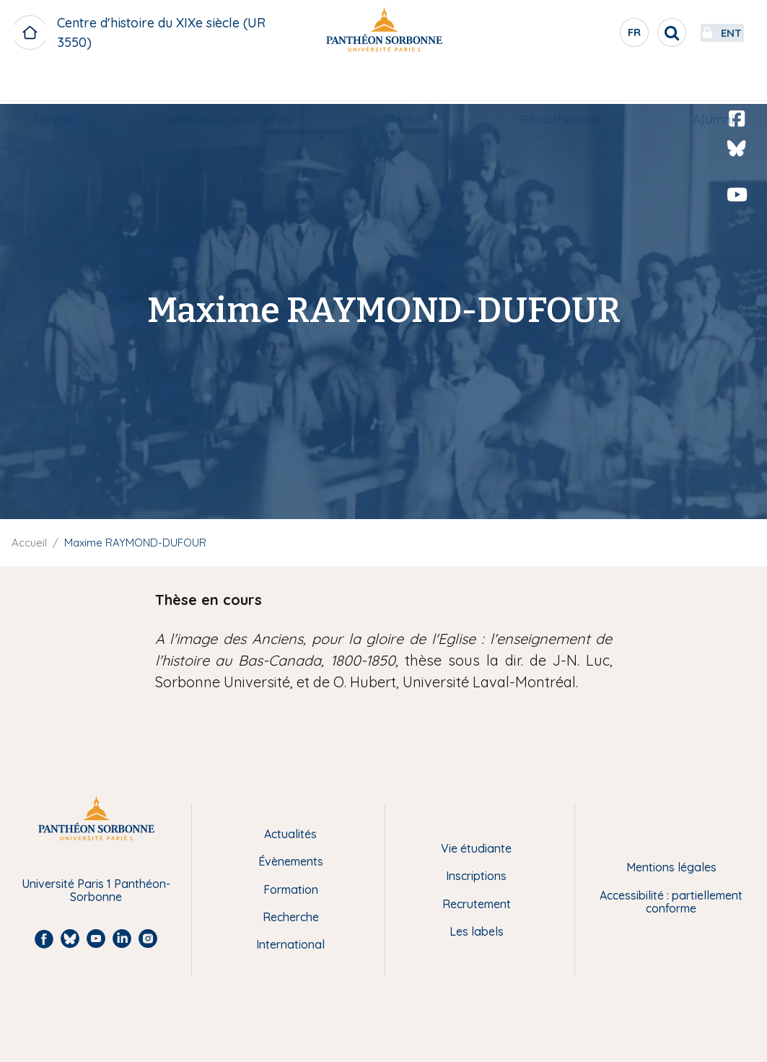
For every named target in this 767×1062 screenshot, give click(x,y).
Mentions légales (671, 867)
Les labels (477, 931)
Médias (405, 84)
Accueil (29, 542)
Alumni (699, 84)
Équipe (67, 84)
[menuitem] (67, 84)
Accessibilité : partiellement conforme (671, 902)
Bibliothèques (552, 84)
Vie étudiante (476, 848)
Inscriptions (476, 875)
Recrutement (476, 903)
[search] (627, 32)
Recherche (291, 916)
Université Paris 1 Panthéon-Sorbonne (96, 890)
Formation (290, 889)
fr (590, 35)
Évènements (290, 861)
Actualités (290, 833)
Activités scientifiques (236, 84)
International (290, 944)
